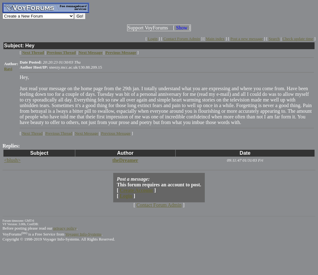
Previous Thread (58, 133)
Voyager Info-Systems (83, 234)
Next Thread (32, 133)
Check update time (298, 38)
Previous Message (115, 133)
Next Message (86, 133)
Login (153, 38)
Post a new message (246, 38)
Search (273, 38)
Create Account (136, 190)
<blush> (12, 160)
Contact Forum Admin (181, 38)
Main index (215, 38)
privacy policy (65, 228)
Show (181, 27)
